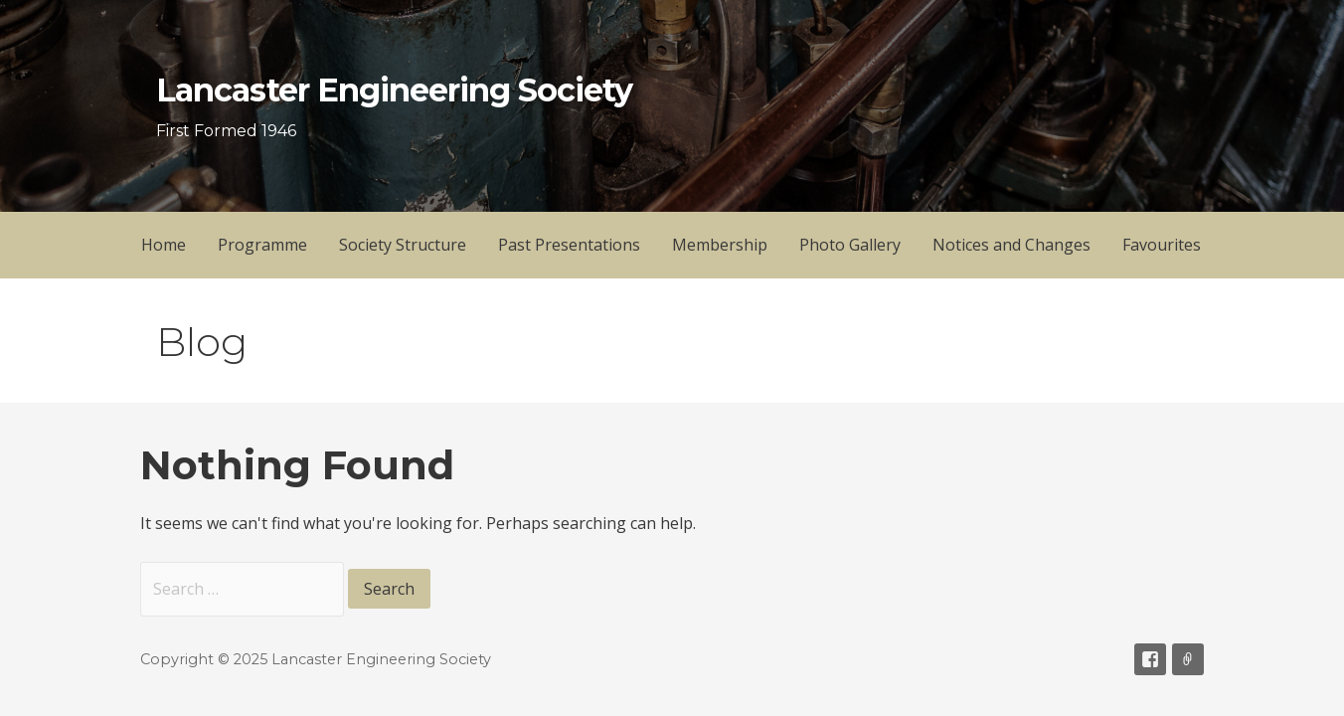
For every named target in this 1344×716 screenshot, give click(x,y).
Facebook (1150, 659)
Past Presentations (569, 245)
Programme (262, 245)
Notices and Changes (1011, 245)
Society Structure (402, 245)
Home (163, 245)
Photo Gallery (850, 245)
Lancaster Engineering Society (394, 90)
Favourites (1161, 245)
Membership (719, 245)
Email (1188, 659)
